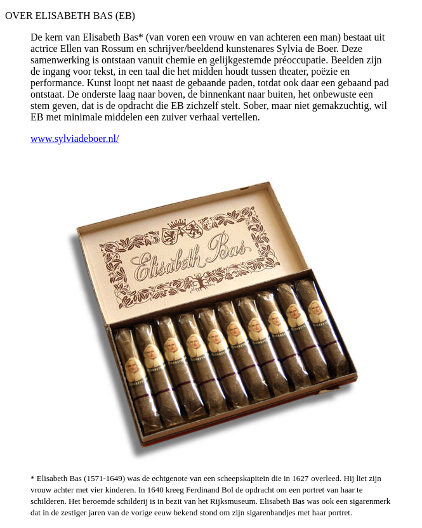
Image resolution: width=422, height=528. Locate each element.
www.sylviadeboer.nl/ (74, 138)
